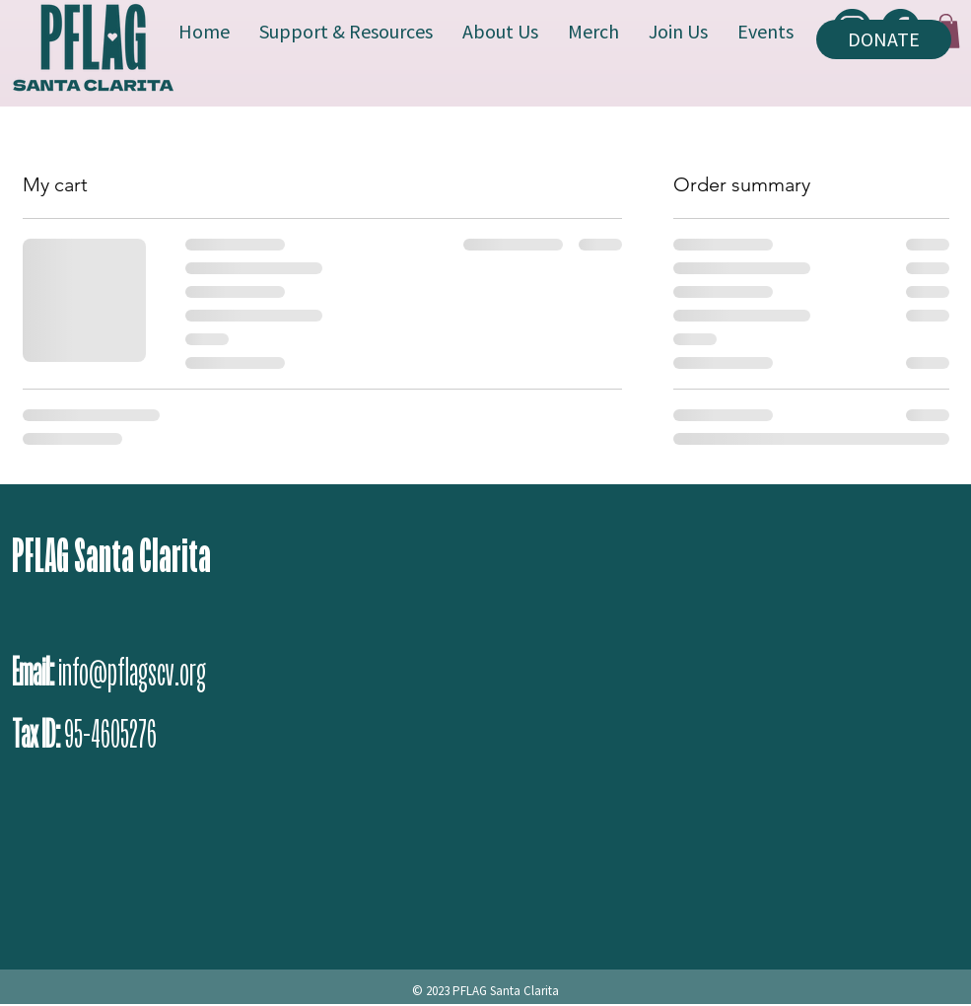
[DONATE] (883, 39)
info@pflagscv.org (132, 672)
